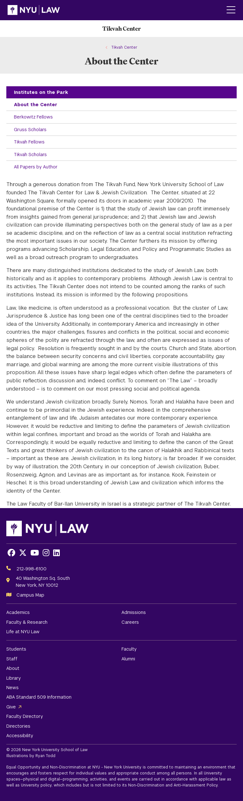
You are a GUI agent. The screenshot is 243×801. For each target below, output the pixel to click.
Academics (18, 612)
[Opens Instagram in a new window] (46, 553)
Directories (18, 726)
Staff (11, 659)
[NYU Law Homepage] (34, 10)
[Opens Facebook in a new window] (11, 553)
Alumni (128, 659)
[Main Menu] (231, 10)
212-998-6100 (31, 569)
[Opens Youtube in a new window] (34, 553)
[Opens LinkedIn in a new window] (56, 553)
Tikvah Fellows (29, 142)
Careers (130, 622)
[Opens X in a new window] (23, 553)
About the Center (35, 104)
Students (16, 649)
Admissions (134, 612)
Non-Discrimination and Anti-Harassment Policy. (173, 785)
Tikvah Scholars (30, 154)
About (12, 668)
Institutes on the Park (41, 92)
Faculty (129, 649)
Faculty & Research (26, 622)
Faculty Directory (24, 716)
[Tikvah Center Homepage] (121, 28)
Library (13, 678)
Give (11, 707)
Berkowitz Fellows (33, 117)
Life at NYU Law (23, 631)
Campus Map (30, 595)
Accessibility (19, 735)
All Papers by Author (36, 167)
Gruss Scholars (30, 129)
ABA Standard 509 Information (39, 697)
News (12, 687)
